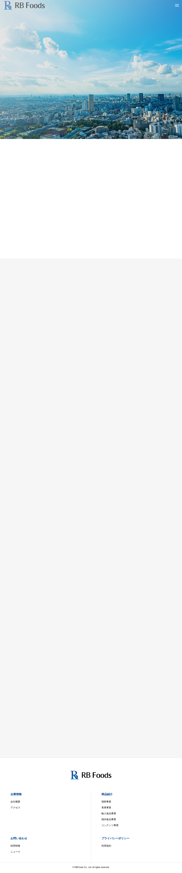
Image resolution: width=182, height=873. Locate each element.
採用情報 (15, 845)
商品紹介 (107, 794)
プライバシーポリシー (115, 838)
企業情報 (16, 794)
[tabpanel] (91, 69)
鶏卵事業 (106, 801)
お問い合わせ (18, 838)
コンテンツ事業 (110, 825)
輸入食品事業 (108, 813)
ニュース (15, 851)
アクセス (15, 807)
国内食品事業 (108, 819)
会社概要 (15, 801)
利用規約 (106, 845)
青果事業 (106, 807)
